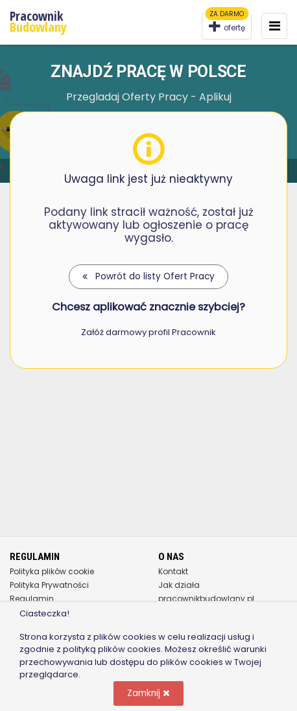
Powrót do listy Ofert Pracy (148, 276)
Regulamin (32, 598)
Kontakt (173, 571)
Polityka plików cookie (52, 571)
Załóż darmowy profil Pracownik (148, 332)
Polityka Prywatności (49, 584)
